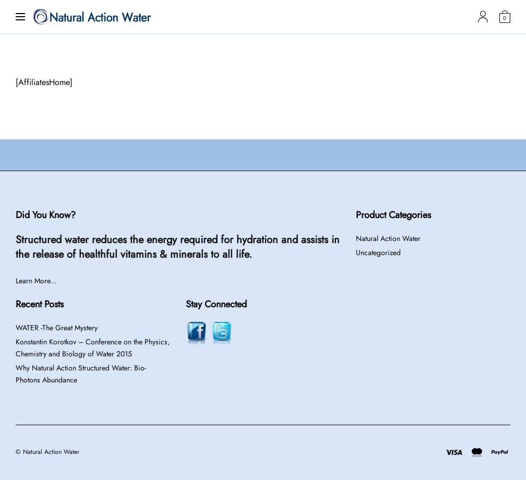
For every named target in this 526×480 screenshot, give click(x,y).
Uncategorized (378, 252)
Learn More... (36, 280)
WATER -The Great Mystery (57, 327)
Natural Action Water (388, 238)
